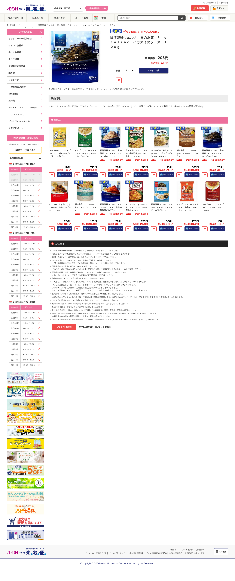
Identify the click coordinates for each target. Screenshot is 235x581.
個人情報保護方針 (136, 553)
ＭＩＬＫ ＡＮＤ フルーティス (24, 107)
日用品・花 (37, 17)
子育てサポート (16, 128)
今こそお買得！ (16, 52)
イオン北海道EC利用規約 (156, 553)
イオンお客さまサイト (118, 553)
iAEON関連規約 (175, 553)
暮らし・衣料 (81, 17)
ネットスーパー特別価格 (20, 38)
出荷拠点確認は (97, 8)
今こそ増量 (14, 59)
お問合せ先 (199, 549)
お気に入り (200, 18)
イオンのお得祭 (16, 45)
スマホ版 (222, 552)
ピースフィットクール (19, 121)
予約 (103, 17)
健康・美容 (59, 17)
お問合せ (223, 2)
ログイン (220, 8)
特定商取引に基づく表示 (194, 553)
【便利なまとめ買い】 (19, 86)
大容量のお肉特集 (17, 66)
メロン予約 (14, 80)
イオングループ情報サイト (96, 553)
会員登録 (201, 8)
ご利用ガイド (210, 2)
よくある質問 (187, 549)
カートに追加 (153, 70)
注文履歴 (222, 18)
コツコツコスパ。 (17, 114)
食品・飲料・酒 (15, 17)
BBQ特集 (13, 93)
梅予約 (12, 73)
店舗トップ (13, 25)
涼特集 (12, 100)
